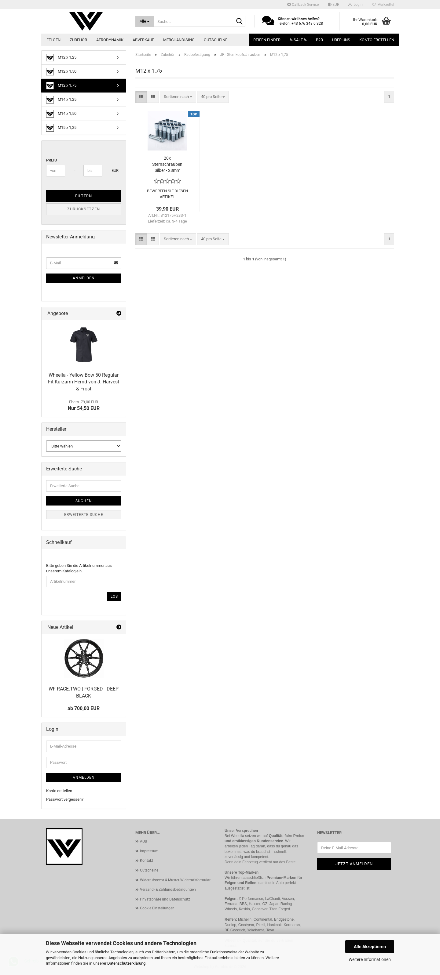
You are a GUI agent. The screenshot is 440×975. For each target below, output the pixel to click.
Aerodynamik (109, 40)
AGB (143, 841)
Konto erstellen (376, 40)
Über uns (341, 40)
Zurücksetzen (83, 209)
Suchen (83, 501)
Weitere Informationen (370, 959)
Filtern (83, 196)
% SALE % (298, 40)
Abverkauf (143, 40)
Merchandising (179, 40)
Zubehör (78, 40)
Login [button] (355, 4)
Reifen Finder (266, 40)
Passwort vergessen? (64, 799)
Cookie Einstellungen (157, 908)
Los (114, 596)
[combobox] (178, 97)
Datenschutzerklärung (126, 963)
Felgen (53, 40)
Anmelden (84, 278)
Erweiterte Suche (83, 515)
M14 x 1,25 (61, 99)
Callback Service (303, 4)
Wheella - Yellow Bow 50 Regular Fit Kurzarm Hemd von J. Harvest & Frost (83, 382)
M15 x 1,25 (61, 128)
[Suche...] (144, 21)
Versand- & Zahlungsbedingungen (168, 889)
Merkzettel (383, 4)
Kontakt (146, 860)
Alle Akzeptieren (370, 946)
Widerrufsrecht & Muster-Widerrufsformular (175, 880)
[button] (333, 4)
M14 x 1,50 (61, 114)
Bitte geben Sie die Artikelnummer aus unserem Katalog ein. (79, 568)
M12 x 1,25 (61, 57)
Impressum (149, 851)
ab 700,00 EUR (84, 708)
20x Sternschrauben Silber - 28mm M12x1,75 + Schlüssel (167, 164)
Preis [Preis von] (51, 160)
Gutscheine (215, 40)
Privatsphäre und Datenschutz (165, 899)
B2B (319, 40)
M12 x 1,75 (61, 85)
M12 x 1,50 (61, 71)
